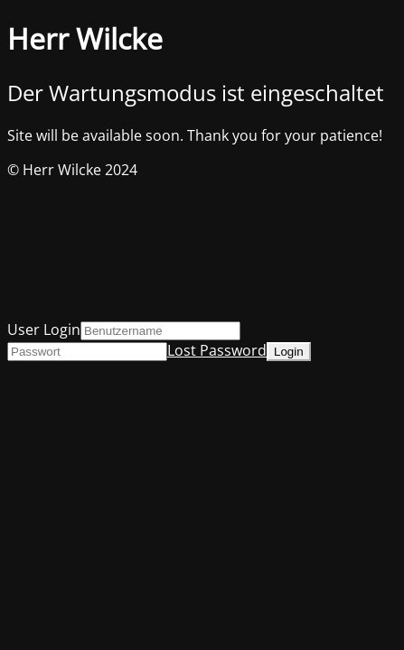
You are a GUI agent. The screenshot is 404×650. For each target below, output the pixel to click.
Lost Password (217, 350)
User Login (43, 329)
